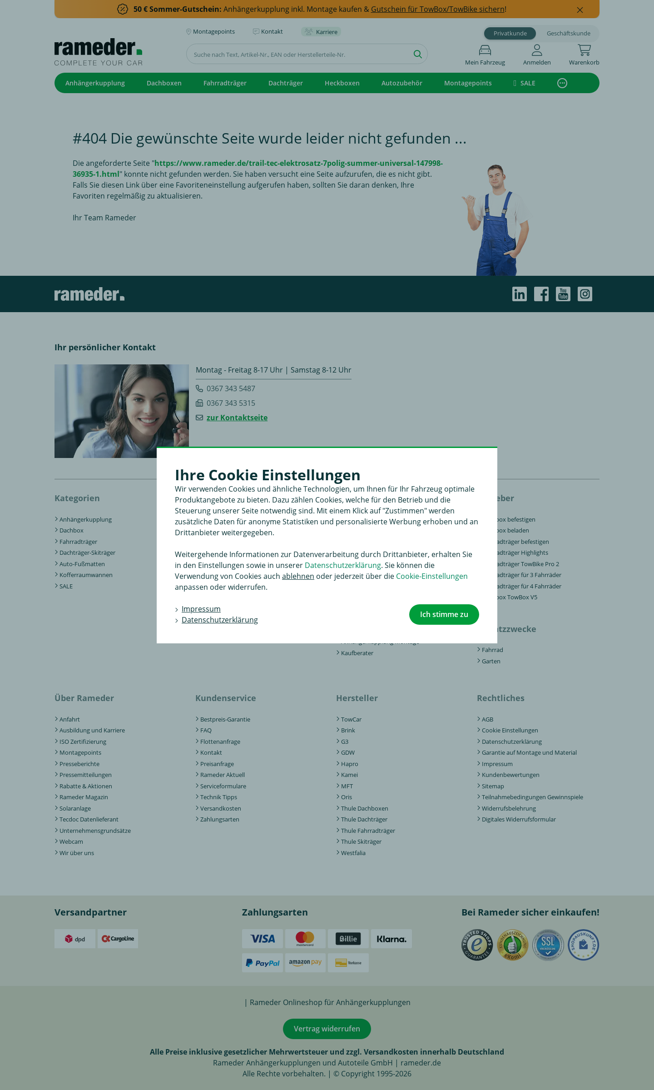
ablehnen (298, 576)
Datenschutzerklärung (343, 565)
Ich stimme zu (444, 614)
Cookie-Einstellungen (432, 576)
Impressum (201, 609)
